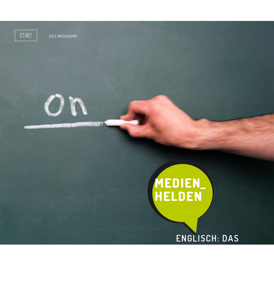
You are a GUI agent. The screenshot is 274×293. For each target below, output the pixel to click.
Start (26, 36)
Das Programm (63, 36)
